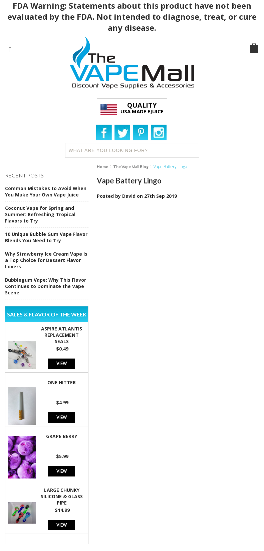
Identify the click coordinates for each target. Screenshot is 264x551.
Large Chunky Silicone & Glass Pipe (62, 496)
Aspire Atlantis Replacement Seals (61, 335)
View (61, 363)
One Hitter (61, 382)
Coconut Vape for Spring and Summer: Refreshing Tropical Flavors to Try (40, 214)
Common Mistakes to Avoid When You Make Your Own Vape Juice (45, 191)
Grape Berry (61, 436)
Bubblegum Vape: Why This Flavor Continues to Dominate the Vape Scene (45, 286)
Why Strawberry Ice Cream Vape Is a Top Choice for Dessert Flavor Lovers (46, 260)
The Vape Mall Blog (131, 166)
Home (102, 166)
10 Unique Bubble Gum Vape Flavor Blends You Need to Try (46, 237)
